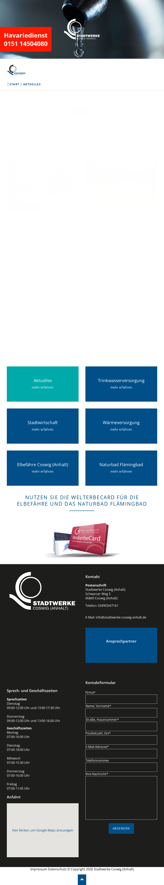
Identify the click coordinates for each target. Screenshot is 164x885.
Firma (90, 692)
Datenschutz (57, 869)
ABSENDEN (121, 828)
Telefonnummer (97, 760)
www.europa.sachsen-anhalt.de (83, 149)
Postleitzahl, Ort (98, 733)
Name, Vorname (98, 706)
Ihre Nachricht (96, 774)
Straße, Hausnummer (102, 719)
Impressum (38, 869)
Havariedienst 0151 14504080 (26, 39)
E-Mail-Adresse (97, 747)
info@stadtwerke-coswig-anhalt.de (121, 617)
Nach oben (82, 879)
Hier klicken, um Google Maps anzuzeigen (42, 830)
